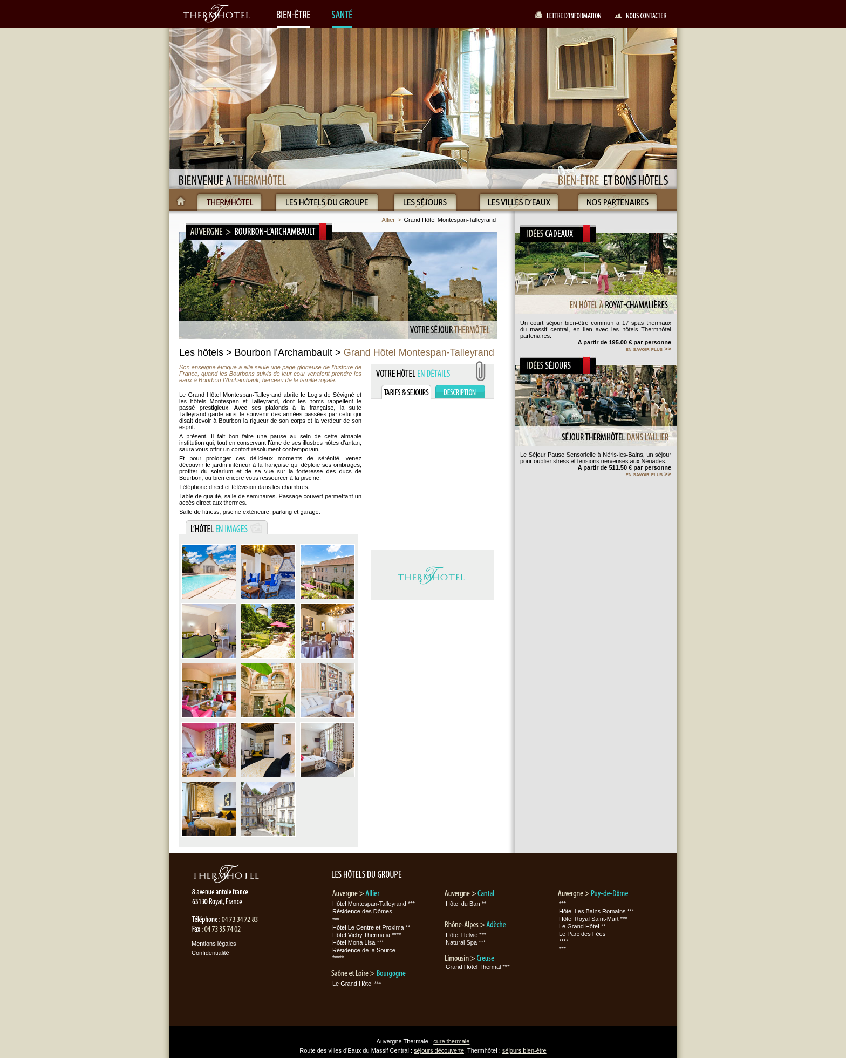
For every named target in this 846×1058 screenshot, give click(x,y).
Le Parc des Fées (582, 934)
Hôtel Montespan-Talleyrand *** (373, 903)
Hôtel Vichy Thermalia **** (366, 935)
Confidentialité (210, 953)
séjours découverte (439, 1050)
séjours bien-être (524, 1050)
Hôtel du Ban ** (466, 903)
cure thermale (451, 1041)
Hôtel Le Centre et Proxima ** (371, 927)
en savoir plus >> (648, 348)
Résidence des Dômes (362, 911)
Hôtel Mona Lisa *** (358, 942)
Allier (388, 219)
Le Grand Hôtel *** (356, 983)
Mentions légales (214, 943)
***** (338, 957)
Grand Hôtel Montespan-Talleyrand (450, 219)
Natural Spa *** (466, 942)
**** (563, 941)
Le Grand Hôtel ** (582, 926)
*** (335, 920)
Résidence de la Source (363, 950)
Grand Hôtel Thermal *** (477, 967)
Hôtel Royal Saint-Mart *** (593, 918)
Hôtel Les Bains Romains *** (596, 911)
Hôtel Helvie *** (466, 935)
